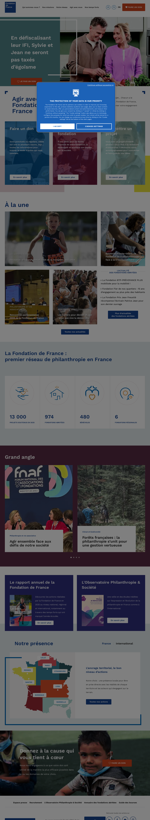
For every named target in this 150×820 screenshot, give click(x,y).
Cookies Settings (94, 126)
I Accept (57, 126)
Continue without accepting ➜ (100, 85)
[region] (75, 107)
